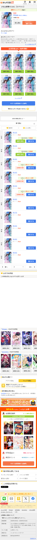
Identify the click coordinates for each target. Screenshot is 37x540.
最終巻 (9, 128)
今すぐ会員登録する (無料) (18, 103)
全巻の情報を (18, 118)
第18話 (15, 226)
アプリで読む (10, 380)
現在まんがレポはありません (18, 109)
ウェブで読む (27, 380)
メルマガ (11, 500)
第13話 (15, 159)
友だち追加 (4, 501)
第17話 (15, 212)
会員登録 (3, 393)
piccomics (5, 352)
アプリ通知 (18, 500)
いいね (32, 500)
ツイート (3, 487)
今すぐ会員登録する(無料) (18, 463)
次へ (30, 267)
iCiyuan (20, 15)
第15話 (15, 186)
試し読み (17, 23)
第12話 (15, 146)
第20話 (15, 252)
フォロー (26, 500)
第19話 (15, 239)
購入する (31, 141)
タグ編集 (4, 33)
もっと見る (18, 98)
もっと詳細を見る (30, 44)
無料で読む (29, 22)
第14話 (15, 172)
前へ (6, 267)
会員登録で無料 (20, 167)
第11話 (15, 132)
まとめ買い (27, 128)
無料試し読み (6, 348)
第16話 (15, 199)
